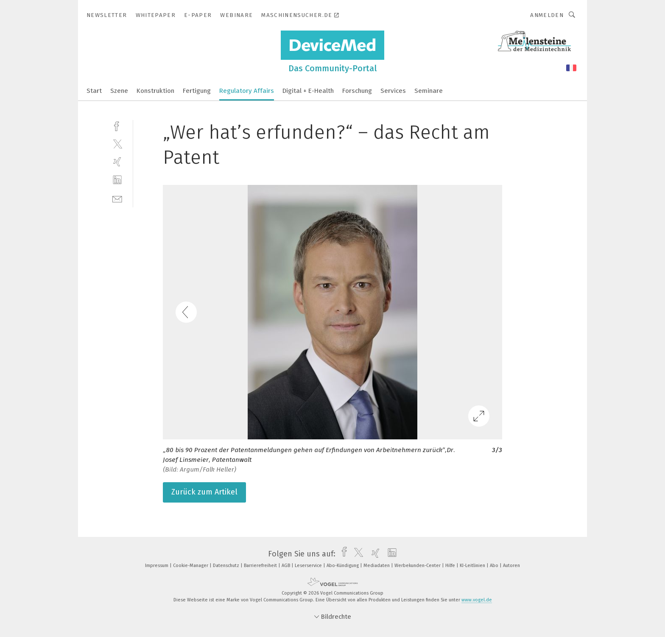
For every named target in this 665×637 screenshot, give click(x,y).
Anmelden (547, 15)
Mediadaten (377, 565)
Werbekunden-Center (418, 565)
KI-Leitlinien (473, 565)
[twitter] (117, 143)
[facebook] (117, 125)
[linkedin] (117, 180)
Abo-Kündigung (343, 565)
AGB (286, 565)
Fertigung (197, 91)
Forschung (357, 91)
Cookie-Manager (191, 565)
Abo (495, 565)
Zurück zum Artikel (204, 492)
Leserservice (309, 565)
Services (393, 91)
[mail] (117, 198)
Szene (119, 91)
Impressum (157, 565)
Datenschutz (226, 565)
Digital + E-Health (308, 91)
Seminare (428, 91)
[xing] (117, 161)
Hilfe (450, 565)
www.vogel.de (476, 600)
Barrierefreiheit (261, 565)
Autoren (511, 565)
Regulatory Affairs (246, 91)
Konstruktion (155, 91)
